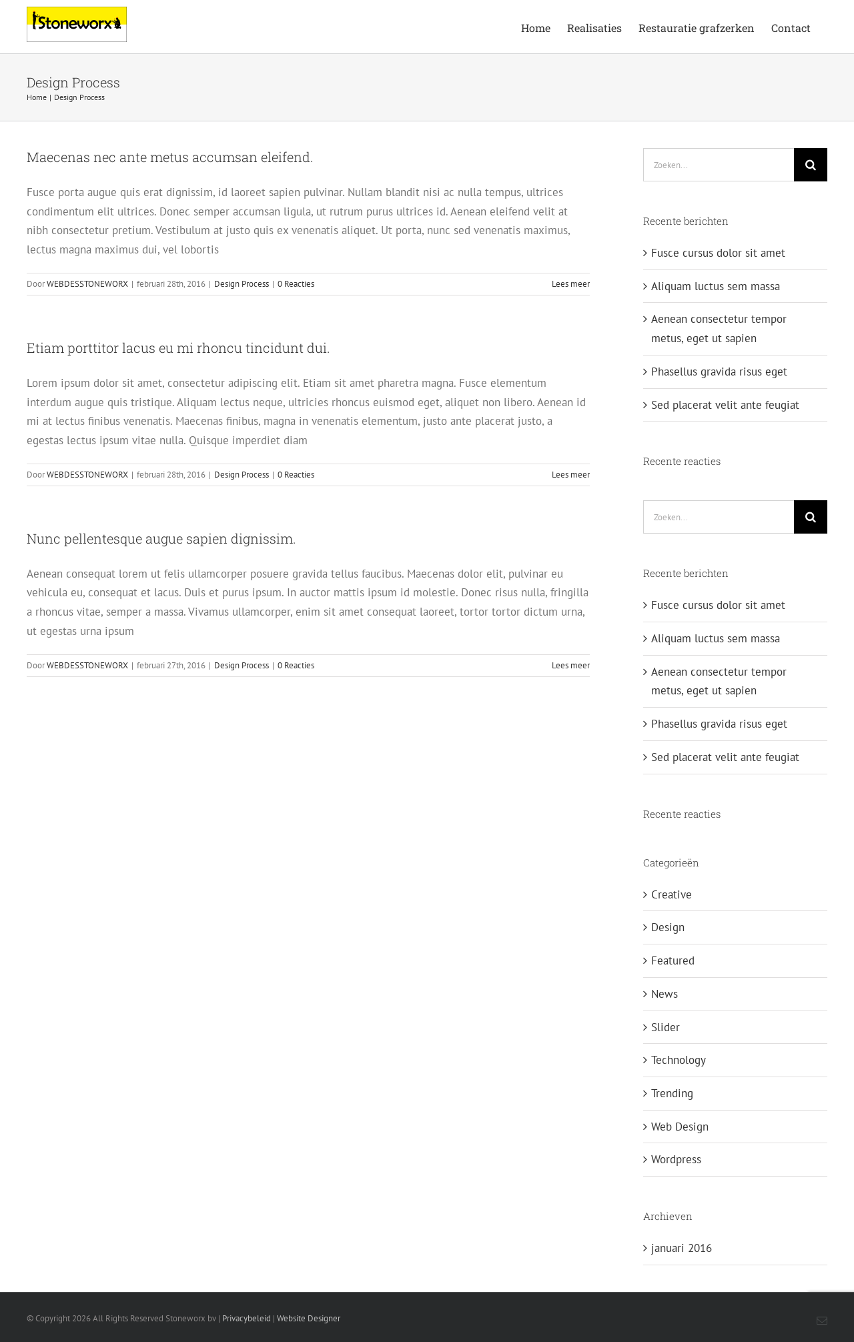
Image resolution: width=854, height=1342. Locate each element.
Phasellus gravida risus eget (719, 371)
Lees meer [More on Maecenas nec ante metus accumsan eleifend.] (571, 283)
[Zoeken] (810, 164)
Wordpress (676, 1159)
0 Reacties (296, 283)
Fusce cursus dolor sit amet (718, 252)
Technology (678, 1060)
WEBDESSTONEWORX (87, 283)
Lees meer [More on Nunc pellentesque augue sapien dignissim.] (571, 665)
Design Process (241, 283)
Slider (665, 1027)
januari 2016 (681, 1248)
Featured (673, 960)
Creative (671, 894)
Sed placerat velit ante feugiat (725, 405)
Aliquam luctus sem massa (715, 286)
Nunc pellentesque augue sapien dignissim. (161, 538)
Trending (672, 1093)
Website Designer (308, 1318)
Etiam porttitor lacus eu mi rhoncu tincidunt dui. (178, 347)
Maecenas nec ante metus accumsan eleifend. (170, 156)
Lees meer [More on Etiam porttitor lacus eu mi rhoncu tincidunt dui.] (571, 474)
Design (668, 927)
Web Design (680, 1126)
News (664, 993)
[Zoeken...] (718, 164)
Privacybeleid (246, 1318)
